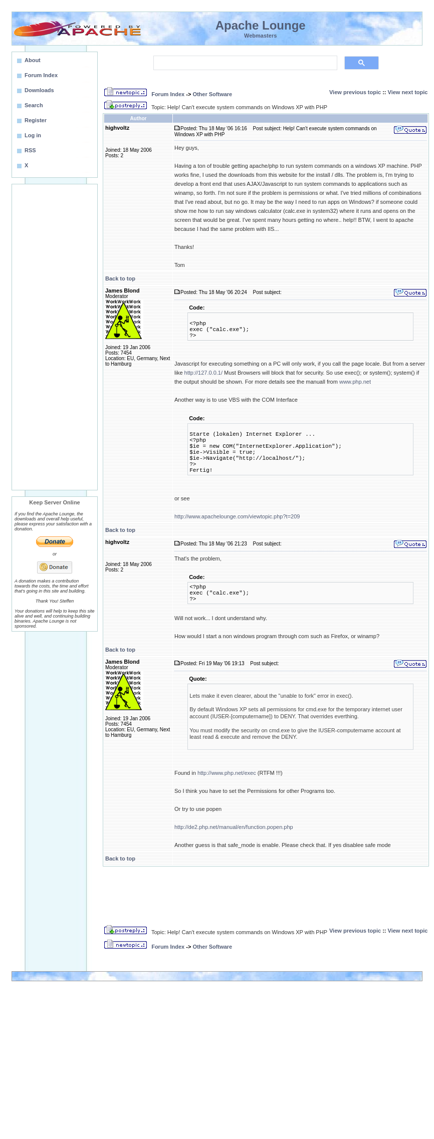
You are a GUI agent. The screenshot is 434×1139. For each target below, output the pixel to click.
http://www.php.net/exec (226, 773)
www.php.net (355, 382)
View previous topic (355, 92)
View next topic (408, 92)
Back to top (120, 278)
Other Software (212, 94)
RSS (30, 150)
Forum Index (167, 94)
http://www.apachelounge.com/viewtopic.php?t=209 (237, 516)
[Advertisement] (55, 337)
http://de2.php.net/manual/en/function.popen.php (233, 827)
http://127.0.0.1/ (203, 373)
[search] (244, 63)
